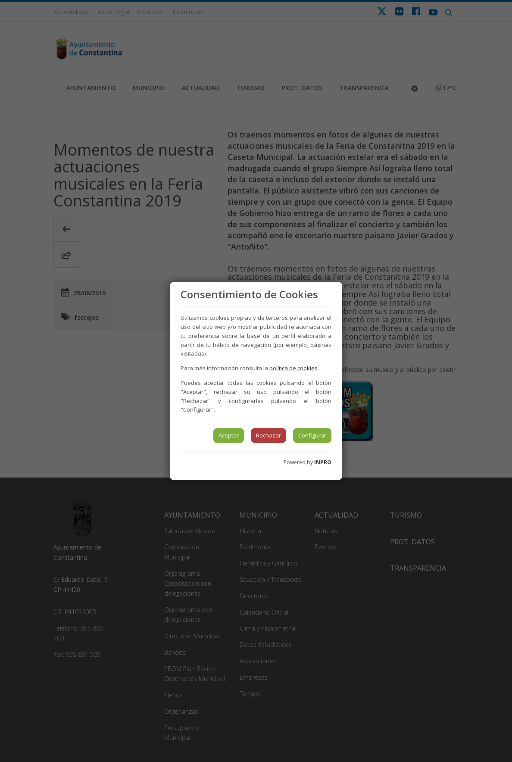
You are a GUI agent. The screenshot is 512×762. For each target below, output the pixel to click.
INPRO (322, 462)
